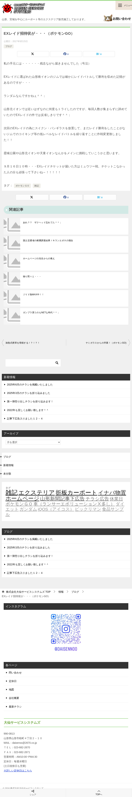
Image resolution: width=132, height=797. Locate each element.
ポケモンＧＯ (22, 185)
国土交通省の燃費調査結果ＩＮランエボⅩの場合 (48, 240)
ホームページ (22, 498)
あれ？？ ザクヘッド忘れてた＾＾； (42, 222)
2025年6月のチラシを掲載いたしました (30, 384)
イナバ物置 (112, 493)
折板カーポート (76, 492)
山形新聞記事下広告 (62, 498)
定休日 (13, 681)
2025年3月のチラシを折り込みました (28, 393)
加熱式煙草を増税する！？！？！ (23, 343)
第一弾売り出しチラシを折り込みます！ (30, 401)
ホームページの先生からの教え (39, 258)
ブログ (8, 46)
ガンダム (28, 509)
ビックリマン (88, 509)
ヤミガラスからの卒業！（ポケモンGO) (106, 343)
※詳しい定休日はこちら (18, 770)
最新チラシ (15, 706)
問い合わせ (15, 672)
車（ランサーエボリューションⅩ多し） (74, 504)
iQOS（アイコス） (56, 509)
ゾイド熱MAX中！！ (33, 294)
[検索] (33, 363)
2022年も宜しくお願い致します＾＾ (28, 410)
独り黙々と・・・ (32, 276)
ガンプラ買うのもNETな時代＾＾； (41, 312)
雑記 (36, 185)
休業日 (116, 498)
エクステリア (36, 492)
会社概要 (14, 698)
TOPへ (99, 793)
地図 (11, 689)
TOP (28, 591)
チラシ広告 (97, 498)
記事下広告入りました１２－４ (25, 418)
